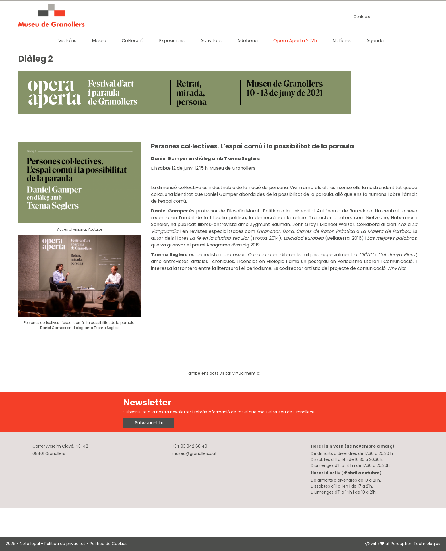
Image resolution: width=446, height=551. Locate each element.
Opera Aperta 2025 (295, 40)
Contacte (362, 16)
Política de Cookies (108, 543)
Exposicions (172, 40)
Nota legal (30, 543)
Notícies (342, 40)
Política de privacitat (64, 543)
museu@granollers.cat (194, 453)
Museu (99, 40)
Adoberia (247, 40)
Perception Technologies (415, 543)
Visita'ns (67, 40)
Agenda (375, 40)
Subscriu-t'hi (149, 422)
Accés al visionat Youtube (79, 229)
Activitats (211, 40)
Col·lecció (132, 40)
